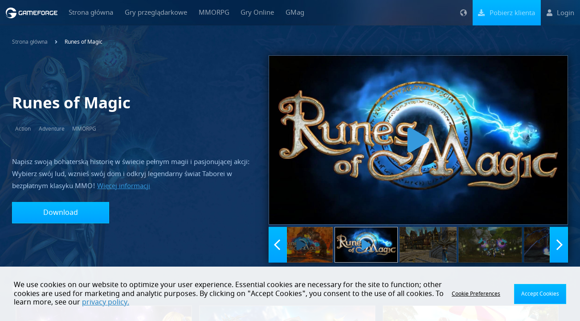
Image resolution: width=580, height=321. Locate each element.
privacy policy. (105, 302)
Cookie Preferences (476, 294)
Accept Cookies (540, 294)
